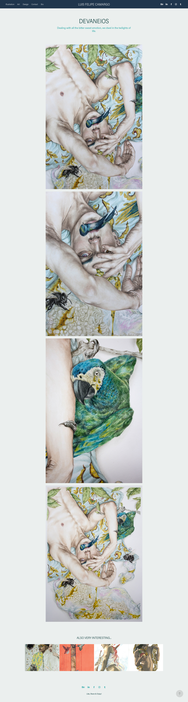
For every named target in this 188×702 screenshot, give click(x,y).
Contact (34, 4)
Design (26, 4)
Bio (42, 4)
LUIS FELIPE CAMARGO (94, 4)
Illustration (10, 4)
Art (18, 4)
